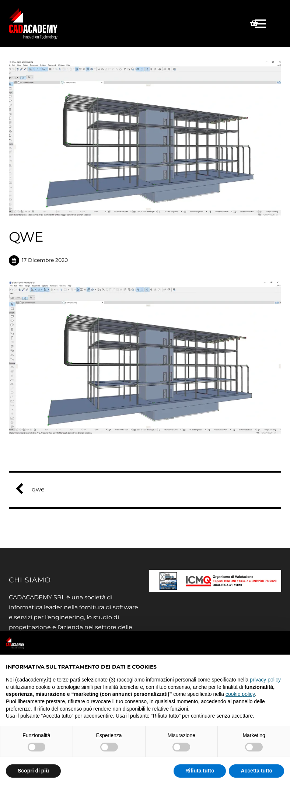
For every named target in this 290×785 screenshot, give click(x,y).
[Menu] (261, 23)
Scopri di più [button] (33, 771)
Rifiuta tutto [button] (199, 771)
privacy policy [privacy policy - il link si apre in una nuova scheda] (265, 680)
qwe (33, 489)
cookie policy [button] (240, 694)
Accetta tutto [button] (256, 771)
